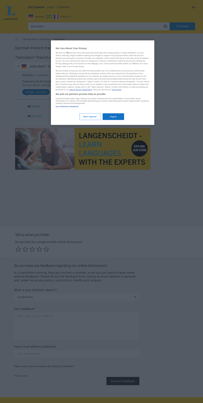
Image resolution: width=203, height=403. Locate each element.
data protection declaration (80, 89)
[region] (102, 82)
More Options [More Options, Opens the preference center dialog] (90, 116)
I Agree (113, 116)
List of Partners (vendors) (67, 106)
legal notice (116, 89)
